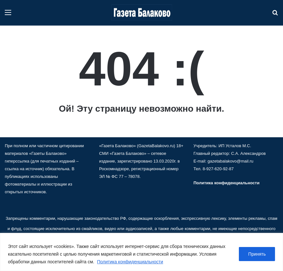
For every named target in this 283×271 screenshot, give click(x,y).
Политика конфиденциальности (130, 261)
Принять (257, 254)
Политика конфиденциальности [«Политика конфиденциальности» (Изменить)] (226, 182)
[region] (141, 252)
